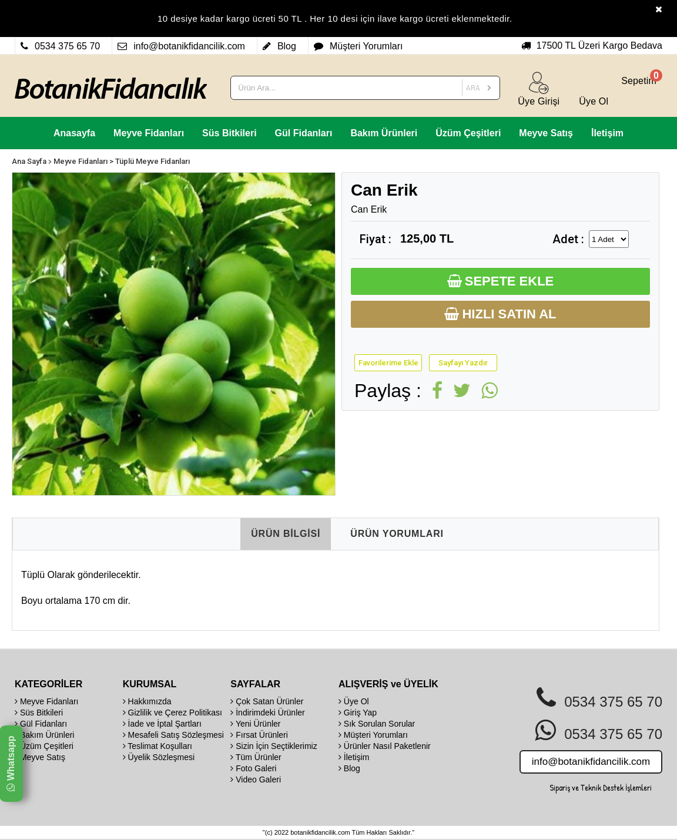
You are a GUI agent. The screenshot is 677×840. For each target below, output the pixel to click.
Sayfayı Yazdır (463, 362)
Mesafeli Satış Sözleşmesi (173, 735)
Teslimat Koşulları (157, 746)
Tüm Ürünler (255, 757)
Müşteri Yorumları (373, 735)
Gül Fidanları (304, 133)
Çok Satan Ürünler (266, 701)
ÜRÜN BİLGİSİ (285, 534)
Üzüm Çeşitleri (468, 133)
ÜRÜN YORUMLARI (396, 534)
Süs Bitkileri (229, 133)
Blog (349, 768)
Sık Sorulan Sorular (376, 723)
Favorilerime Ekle (388, 362)
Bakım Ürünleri (383, 133)
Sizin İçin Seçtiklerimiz (273, 746)
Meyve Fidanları (148, 133)
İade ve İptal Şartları (162, 723)
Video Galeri (255, 779)
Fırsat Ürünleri (259, 735)
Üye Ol (353, 701)
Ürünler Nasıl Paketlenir (384, 746)
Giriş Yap (357, 712)
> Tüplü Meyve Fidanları (149, 161)
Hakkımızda (147, 701)
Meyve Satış (546, 133)
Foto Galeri (253, 768)
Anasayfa (74, 133)
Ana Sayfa (29, 161)
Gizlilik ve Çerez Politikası (172, 712)
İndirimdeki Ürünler (267, 712)
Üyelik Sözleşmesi (159, 757)
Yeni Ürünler (255, 723)
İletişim (607, 133)
